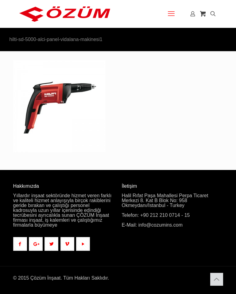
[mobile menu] (171, 14)
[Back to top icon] (216, 279)
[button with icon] (20, 244)
